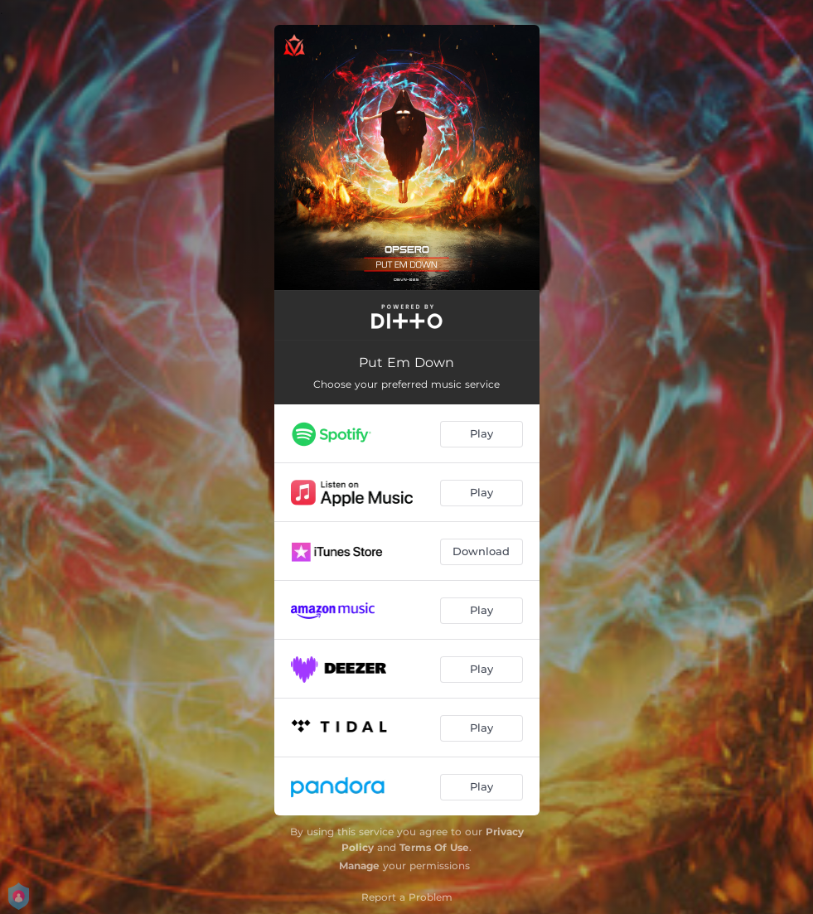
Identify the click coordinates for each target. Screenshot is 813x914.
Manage (359, 865)
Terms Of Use (434, 847)
